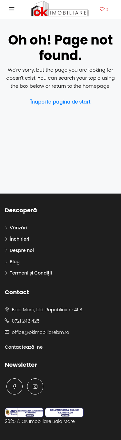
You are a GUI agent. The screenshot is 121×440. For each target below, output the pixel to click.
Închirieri (19, 239)
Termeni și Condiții (31, 273)
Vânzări (18, 228)
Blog (15, 261)
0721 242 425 (26, 321)
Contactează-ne (24, 347)
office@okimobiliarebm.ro (40, 332)
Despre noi (22, 250)
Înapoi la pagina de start (60, 101)
